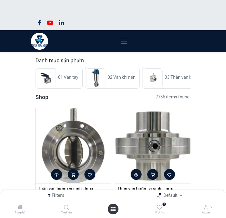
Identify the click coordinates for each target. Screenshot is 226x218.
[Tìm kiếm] (66, 207)
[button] (56, 174)
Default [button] (170, 195)
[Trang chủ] (20, 207)
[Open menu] (113, 209)
